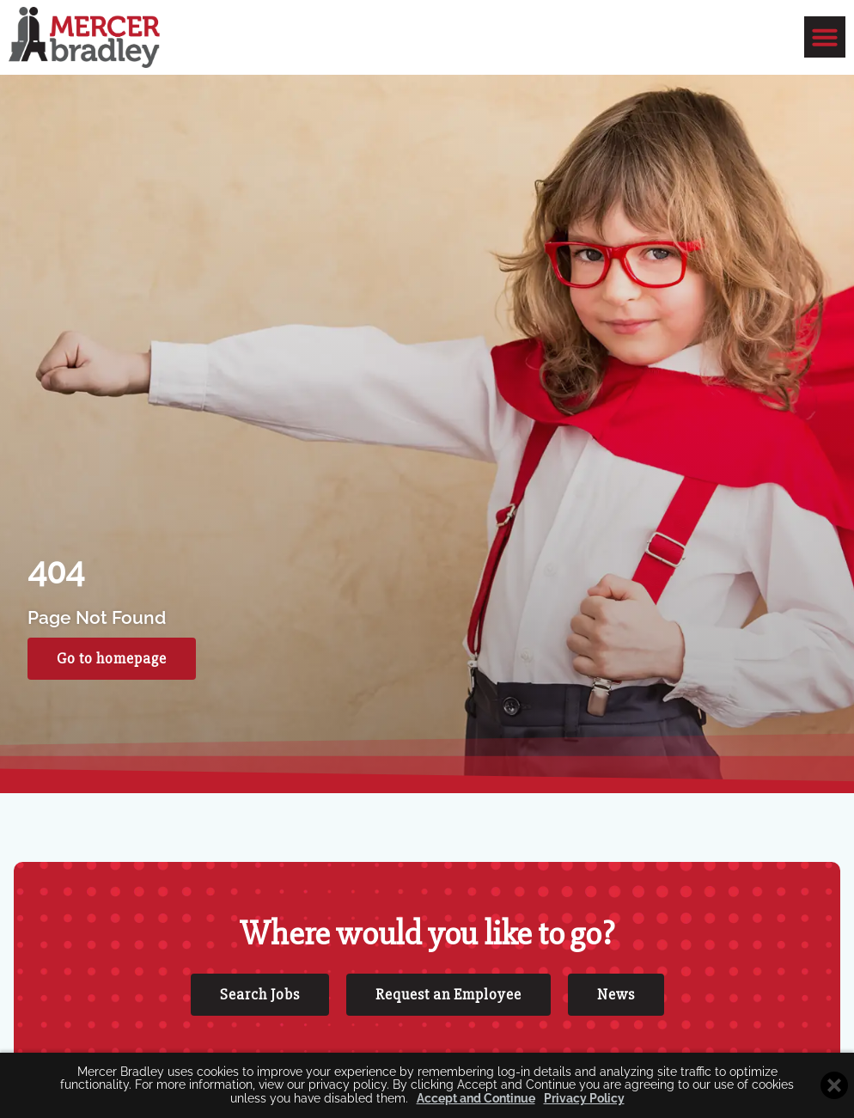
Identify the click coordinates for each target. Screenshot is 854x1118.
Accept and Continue (476, 1098)
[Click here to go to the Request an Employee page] (448, 1014)
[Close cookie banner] (834, 1085)
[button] (824, 37)
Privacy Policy (584, 1098)
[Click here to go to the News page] (616, 1014)
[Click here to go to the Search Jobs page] (260, 1014)
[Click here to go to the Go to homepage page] (111, 678)
